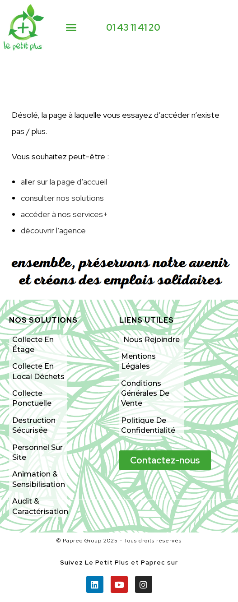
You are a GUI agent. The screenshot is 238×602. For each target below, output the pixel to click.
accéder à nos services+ (64, 214)
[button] (71, 27)
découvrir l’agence (53, 230)
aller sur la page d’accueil (64, 181)
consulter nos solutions (62, 198)
